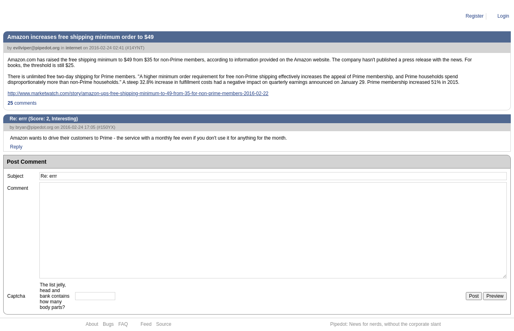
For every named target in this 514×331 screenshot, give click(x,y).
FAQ (123, 324)
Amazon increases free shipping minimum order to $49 (80, 37)
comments (22, 103)
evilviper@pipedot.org (36, 47)
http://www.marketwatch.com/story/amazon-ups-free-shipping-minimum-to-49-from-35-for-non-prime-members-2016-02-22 (138, 93)
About (92, 324)
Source (163, 324)
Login (503, 16)
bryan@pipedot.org (34, 127)
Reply (16, 147)
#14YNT (135, 47)
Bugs (108, 324)
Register (475, 16)
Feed (146, 324)
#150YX (106, 127)
